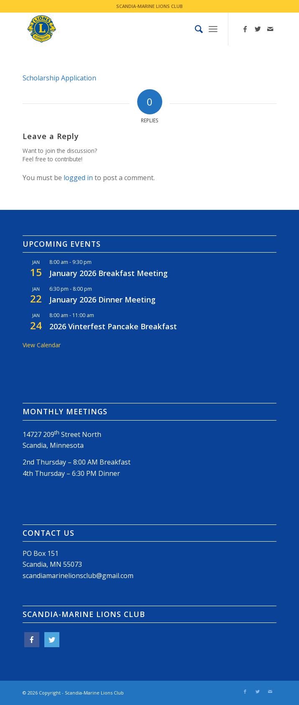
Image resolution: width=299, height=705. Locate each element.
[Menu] (213, 29)
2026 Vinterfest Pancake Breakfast (113, 326)
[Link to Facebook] (245, 29)
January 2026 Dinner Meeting (102, 299)
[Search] (195, 29)
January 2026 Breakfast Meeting (108, 273)
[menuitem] (195, 29)
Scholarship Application (59, 78)
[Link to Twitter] (257, 29)
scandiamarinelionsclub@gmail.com (78, 575)
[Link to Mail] (270, 29)
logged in (78, 177)
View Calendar (42, 345)
